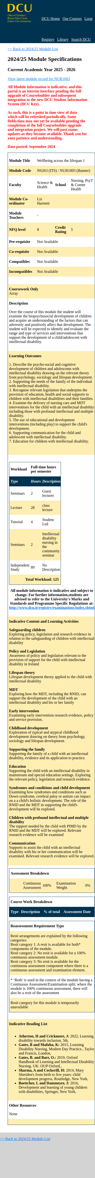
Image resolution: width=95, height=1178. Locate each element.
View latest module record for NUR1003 (39, 79)
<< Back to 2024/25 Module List (33, 49)
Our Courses (72, 19)
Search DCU (81, 39)
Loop (88, 19)
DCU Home (51, 19)
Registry (48, 39)
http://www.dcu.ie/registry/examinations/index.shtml (52, 608)
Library (63, 39)
